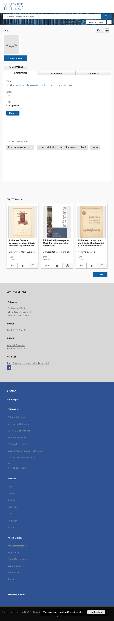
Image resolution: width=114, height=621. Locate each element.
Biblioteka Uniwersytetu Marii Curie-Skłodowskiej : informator (56, 243)
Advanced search (96, 22)
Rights (11, 526)
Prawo (95, 147)
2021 (8, 95)
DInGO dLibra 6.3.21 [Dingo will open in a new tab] (35, 612)
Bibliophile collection (18, 444)
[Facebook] (9, 367)
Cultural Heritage (16, 417)
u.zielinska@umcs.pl (17, 348)
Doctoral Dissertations (19, 430)
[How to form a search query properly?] (109, 22)
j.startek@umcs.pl (16, 344)
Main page (12, 399)
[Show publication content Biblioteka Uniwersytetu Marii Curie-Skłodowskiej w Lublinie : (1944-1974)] (92, 266)
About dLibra (14, 572)
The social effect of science (21, 457)
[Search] (106, 16)
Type (10, 513)
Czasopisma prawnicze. (20, 147)
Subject (11, 500)
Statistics (12, 579)
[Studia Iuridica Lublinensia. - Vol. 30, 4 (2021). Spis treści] (11, 44)
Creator (11, 493)
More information (75, 612)
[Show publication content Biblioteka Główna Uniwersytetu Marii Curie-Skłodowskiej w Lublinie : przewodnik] (23, 266)
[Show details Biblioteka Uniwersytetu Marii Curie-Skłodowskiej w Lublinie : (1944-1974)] (101, 266)
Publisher (12, 506)
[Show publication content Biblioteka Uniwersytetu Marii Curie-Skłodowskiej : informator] (57, 266)
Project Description (17, 545)
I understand (96, 612)
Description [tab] (20, 73)
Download (15, 67)
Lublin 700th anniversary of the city (25, 450)
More (100, 274)
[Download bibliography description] (12, 266)
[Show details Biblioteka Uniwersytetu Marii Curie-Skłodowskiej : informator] (67, 266)
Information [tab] (57, 73)
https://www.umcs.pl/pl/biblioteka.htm (28, 363)
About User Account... (18, 559)
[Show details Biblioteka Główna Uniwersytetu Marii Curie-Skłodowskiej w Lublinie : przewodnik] (32, 266)
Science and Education (19, 423)
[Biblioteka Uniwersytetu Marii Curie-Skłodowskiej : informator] (57, 222)
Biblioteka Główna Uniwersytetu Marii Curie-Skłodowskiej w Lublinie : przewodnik (22, 243)
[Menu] (110, 3)
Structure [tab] (93, 73)
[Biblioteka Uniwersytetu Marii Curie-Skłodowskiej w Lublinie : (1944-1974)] (91, 222)
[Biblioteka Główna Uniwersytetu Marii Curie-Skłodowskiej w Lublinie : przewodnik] (22, 222)
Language (13, 520)
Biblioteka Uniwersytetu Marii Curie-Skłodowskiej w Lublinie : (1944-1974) (91, 243)
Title (10, 486)
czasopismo (12, 105)
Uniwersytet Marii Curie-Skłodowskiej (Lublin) (62, 147)
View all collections (17, 467)
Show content (15, 58)
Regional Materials (17, 437)
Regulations (13, 552)
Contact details (15, 565)
